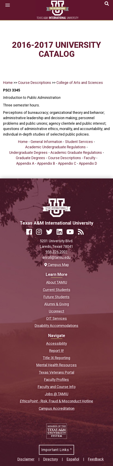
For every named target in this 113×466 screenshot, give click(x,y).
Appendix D (88, 163)
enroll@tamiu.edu (56, 257)
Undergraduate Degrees (28, 153)
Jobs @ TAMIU (56, 394)
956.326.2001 (57, 252)
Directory (50, 459)
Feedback (96, 459)
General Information (46, 142)
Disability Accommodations (56, 326)
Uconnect (56, 311)
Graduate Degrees (30, 158)
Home (8, 83)
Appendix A (25, 163)
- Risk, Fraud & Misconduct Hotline (56, 401)
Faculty (89, 158)
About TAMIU (56, 282)
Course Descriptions (34, 83)
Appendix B (46, 163)
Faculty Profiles (56, 380)
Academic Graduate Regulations (76, 153)
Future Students (56, 297)
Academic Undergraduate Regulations (55, 147)
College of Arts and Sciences (79, 83)
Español (73, 459)
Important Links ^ (56, 450)
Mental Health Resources (56, 365)
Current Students (56, 290)
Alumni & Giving (56, 304)
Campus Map (56, 265)
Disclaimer (25, 459)
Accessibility (56, 344)
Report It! (56, 351)
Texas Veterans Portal (56, 372)
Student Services (79, 142)
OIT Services (56, 318)
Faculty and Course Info (56, 387)
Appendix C (67, 163)
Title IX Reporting (56, 358)
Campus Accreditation (56, 409)
